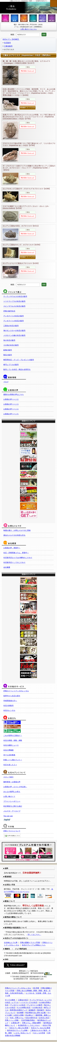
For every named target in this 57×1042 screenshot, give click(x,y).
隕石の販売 (7, 355)
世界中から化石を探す (11, 696)
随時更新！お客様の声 (11, 782)
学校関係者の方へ (10, 701)
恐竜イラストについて (11, 831)
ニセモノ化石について (22, 1033)
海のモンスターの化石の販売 (14, 330)
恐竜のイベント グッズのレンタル (18, 988)
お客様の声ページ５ (11, 414)
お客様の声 (15, 1023)
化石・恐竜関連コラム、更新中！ (16, 553)
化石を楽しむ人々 (10, 765)
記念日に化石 (44, 1018)
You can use (8, 816)
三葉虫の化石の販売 (11, 326)
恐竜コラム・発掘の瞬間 (31, 1023)
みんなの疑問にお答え (11, 792)
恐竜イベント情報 (12, 1020)
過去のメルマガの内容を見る (14, 535)
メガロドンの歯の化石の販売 (14, 335)
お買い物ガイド (9, 796)
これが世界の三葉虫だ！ (12, 735)
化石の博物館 (8, 750)
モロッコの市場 (39, 1033)
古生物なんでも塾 (10, 942)
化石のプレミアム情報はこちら (34, 945)
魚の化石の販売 (9, 340)
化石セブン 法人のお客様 (40, 1028)
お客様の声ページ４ (11, 409)
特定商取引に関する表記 (12, 806)
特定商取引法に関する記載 (35, 1013)
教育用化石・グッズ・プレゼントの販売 (18, 360)
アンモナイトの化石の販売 (13, 316)
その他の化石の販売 (11, 345)
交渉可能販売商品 (28, 1020)
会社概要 (6, 567)
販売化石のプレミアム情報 (17, 1030)
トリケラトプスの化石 (28, 1002)
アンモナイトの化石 (17, 1005)
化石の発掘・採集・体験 (12, 740)
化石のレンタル (9, 710)
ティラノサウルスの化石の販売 (15, 296)
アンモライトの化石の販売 (13, 321)
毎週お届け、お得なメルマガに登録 (17, 530)
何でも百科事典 (9, 755)
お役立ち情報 (18, 1015)
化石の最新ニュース (11, 745)
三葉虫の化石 (23, 1000)
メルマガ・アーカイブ (11, 811)
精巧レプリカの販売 (11, 365)
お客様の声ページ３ (11, 404)
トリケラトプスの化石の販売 (14, 301)
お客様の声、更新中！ (11, 548)
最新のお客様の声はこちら (13, 394)
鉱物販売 (32, 1010)
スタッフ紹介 (8, 777)
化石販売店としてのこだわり (14, 562)
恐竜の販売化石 (9, 311)
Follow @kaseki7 (16, 965)
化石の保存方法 (31, 1018)
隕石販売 (40, 1010)
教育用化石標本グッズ (18, 1010)
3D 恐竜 (36, 988)
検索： (13, 34)
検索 (43, 34)
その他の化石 (37, 1007)
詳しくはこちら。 (34, 934)
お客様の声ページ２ (11, 399)
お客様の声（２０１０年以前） (15, 787)
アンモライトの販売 (34, 1005)
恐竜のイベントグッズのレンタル (16, 691)
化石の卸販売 (8, 705)
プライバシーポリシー (11, 801)
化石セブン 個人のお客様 (18, 1028)
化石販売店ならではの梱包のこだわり (17, 557)
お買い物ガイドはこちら (28, 29)
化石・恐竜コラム (17, 1018)
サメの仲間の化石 (23, 1007)
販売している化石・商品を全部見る (17, 369)
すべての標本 (10, 1000)
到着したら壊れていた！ (12, 760)
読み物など (29, 1015)
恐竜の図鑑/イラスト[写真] (30, 942)
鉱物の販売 (7, 350)
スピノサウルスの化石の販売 (14, 306)
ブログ (5, 382)
